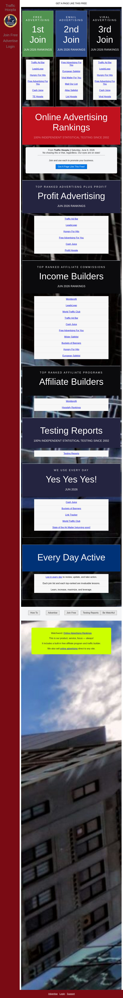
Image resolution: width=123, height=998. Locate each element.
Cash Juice (37, 90)
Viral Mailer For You (71, 77)
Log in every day (54, 577)
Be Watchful (109, 613)
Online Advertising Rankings (71, 128)
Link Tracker (71, 515)
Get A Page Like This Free (71, 3)
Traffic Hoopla (10, 8)
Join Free (10, 35)
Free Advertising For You (38, 82)
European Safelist (71, 71)
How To (34, 613)
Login (10, 46)
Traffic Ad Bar (38, 62)
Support (71, 994)
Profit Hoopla (71, 250)
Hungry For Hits (38, 75)
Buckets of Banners (71, 343)
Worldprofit (71, 299)
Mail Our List (71, 84)
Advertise (10, 41)
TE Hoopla (37, 96)
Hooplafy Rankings (71, 407)
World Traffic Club (71, 312)
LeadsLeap (37, 69)
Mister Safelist (71, 337)
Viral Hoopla (105, 96)
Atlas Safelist (71, 90)
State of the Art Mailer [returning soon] (71, 527)
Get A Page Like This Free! (71, 166)
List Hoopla (71, 96)
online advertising (69, 648)
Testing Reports (71, 453)
